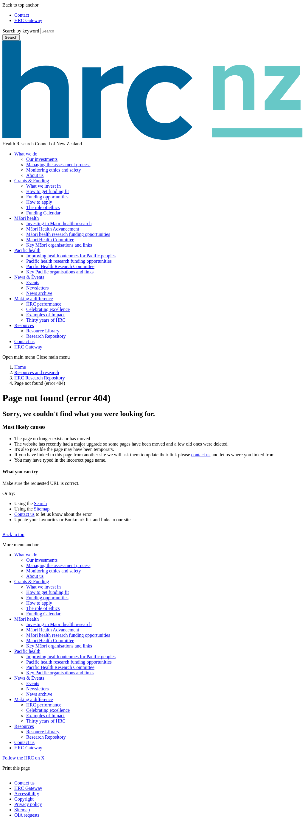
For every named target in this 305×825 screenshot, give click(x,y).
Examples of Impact (45, 314)
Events (32, 282)
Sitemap (41, 508)
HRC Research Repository (39, 377)
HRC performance (43, 303)
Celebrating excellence (48, 309)
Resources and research (36, 372)
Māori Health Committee (50, 239)
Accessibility (26, 793)
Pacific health (27, 250)
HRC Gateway (28, 20)
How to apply (39, 202)
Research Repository (46, 336)
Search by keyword (20, 30)
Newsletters (37, 287)
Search (11, 37)
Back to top (13, 534)
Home (20, 367)
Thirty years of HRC (46, 320)
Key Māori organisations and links (59, 245)
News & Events (29, 277)
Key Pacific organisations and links (60, 271)
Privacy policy (28, 804)
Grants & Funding (31, 180)
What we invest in (43, 186)
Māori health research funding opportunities (68, 234)
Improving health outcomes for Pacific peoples (71, 255)
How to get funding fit (47, 191)
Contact (21, 15)
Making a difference (33, 298)
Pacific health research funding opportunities (69, 261)
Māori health (26, 218)
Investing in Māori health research (58, 223)
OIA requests (26, 815)
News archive (39, 293)
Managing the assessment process (58, 164)
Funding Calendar (43, 212)
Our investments (41, 159)
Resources (24, 325)
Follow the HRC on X (23, 757)
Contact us (24, 341)
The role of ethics (43, 207)
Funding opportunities (47, 196)
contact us (200, 454)
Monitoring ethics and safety (53, 169)
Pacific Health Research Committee (60, 266)
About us (34, 175)
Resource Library (43, 330)
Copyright (24, 798)
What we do (25, 153)
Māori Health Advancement (52, 228)
